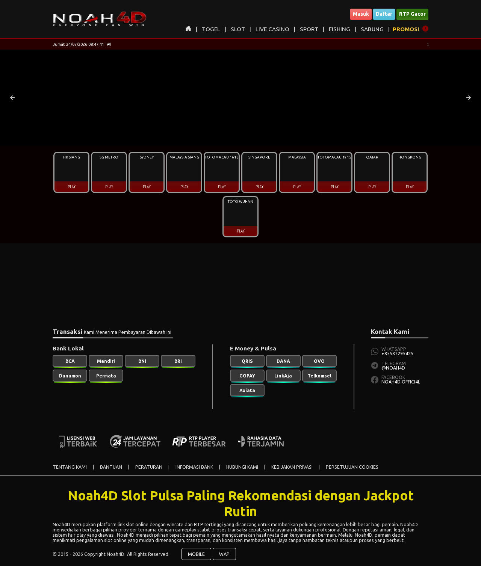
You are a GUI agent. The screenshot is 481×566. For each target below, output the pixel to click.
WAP (224, 554)
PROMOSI (406, 29)
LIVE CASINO (272, 29)
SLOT (238, 29)
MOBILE (196, 554)
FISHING (339, 29)
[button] (12, 97)
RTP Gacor (412, 14)
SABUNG (372, 29)
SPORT (309, 29)
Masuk (361, 14)
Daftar (384, 14)
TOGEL (211, 29)
